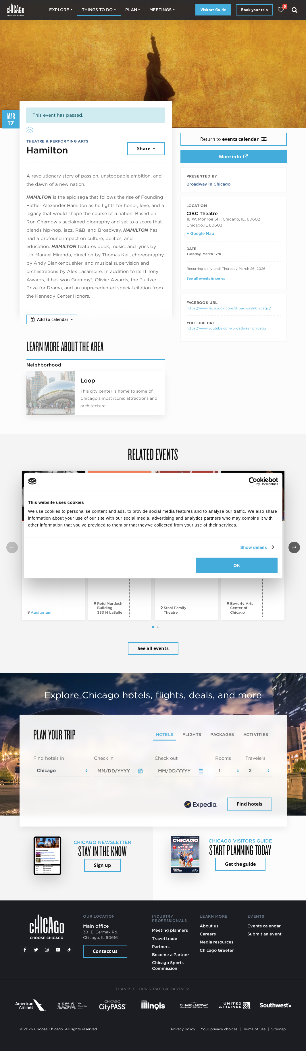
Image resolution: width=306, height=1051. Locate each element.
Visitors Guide (213, 9)
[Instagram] (46, 949)
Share (144, 148)
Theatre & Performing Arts (57, 141)
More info (233, 156)
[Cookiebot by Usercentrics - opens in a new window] (253, 481)
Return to (233, 139)
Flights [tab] (191, 734)
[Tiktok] (69, 949)
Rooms (223, 758)
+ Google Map (200, 233)
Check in (103, 758)
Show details (253, 547)
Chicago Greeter (217, 950)
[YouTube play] (58, 949)
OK (237, 565)
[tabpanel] (153, 783)
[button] (153, 627)
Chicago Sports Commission (168, 965)
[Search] (294, 9)
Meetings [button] (160, 9)
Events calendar (264, 925)
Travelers (255, 758)
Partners (161, 946)
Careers (208, 933)
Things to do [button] (97, 9)
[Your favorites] (281, 9)
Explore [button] (59, 9)
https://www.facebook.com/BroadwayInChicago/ (228, 308)
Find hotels (249, 804)
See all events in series (205, 278)
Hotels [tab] (165, 734)
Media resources (216, 941)
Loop (87, 380)
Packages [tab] (222, 734)
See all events (153, 648)
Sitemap (278, 1029)
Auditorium (41, 612)
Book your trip (254, 9)
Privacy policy (183, 1029)
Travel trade (164, 938)
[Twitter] (36, 949)
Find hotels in (48, 758)
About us (209, 925)
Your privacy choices (219, 1029)
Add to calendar (50, 319)
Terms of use (254, 1029)
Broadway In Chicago (208, 184)
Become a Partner (170, 954)
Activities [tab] (255, 734)
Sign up (102, 865)
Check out (166, 758)
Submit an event (264, 933)
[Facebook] (25, 949)
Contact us (105, 951)
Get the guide (240, 864)
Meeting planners (170, 930)
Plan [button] (131, 9)
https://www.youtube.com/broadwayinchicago (226, 328)
